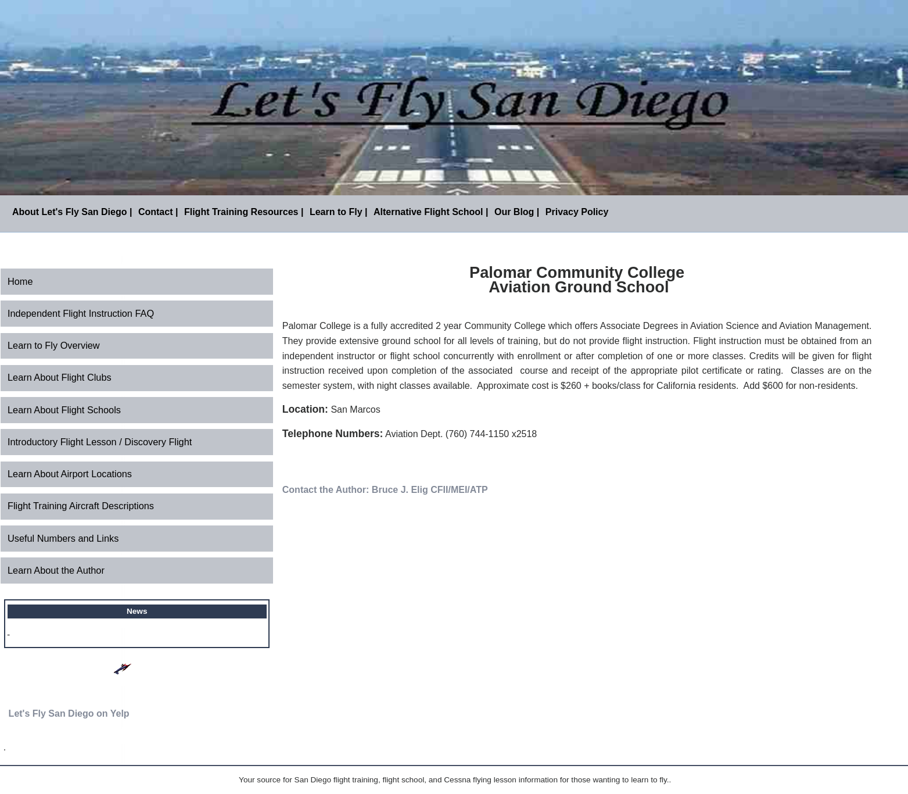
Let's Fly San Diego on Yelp (69, 713)
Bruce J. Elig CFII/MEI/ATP (430, 490)
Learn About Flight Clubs (60, 377)
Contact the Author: (325, 490)
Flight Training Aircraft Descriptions (81, 505)
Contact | (158, 212)
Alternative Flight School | (431, 212)
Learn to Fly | (339, 212)
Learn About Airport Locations (70, 473)
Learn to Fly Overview (54, 345)
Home (20, 281)
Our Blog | (516, 212)
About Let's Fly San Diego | (72, 212)
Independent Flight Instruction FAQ (81, 313)
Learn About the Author (56, 570)
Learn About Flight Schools (64, 410)
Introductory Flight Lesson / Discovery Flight (100, 442)
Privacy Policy (577, 212)
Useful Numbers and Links (63, 538)
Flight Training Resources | (243, 212)
